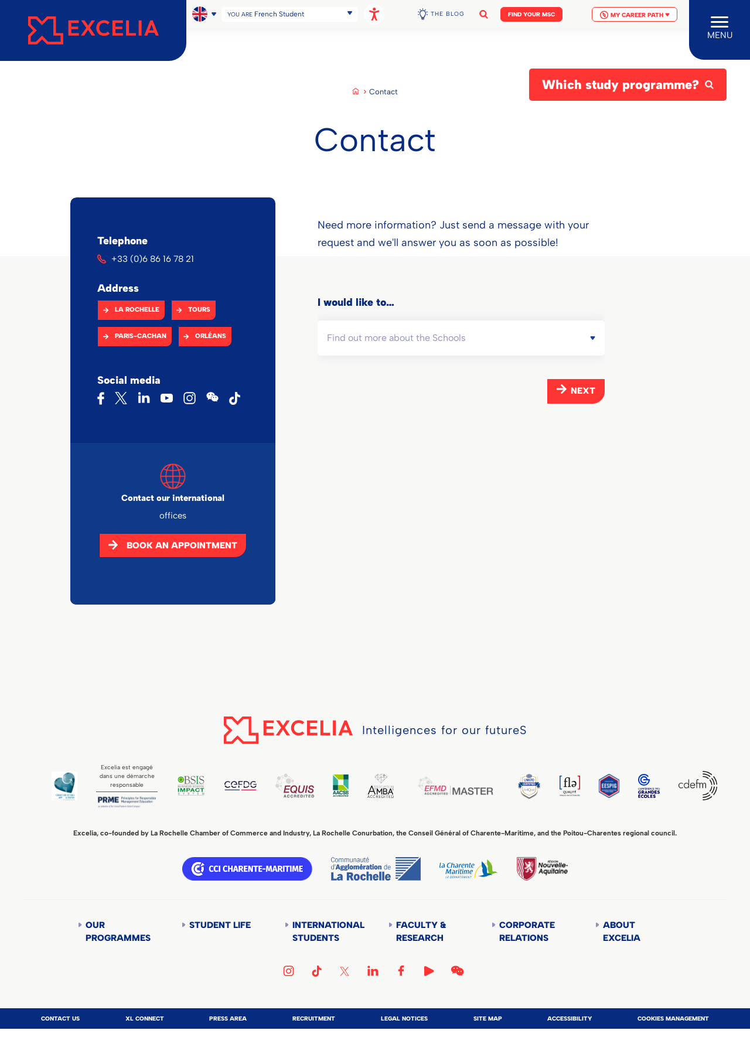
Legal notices (404, 1018)
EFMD (455, 785)
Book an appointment (182, 545)
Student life (220, 925)
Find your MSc (531, 11)
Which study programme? (620, 85)
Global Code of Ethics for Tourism (64, 786)
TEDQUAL (529, 786)
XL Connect (144, 1018)
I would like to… (356, 302)
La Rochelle (137, 309)
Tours (199, 309)
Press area (228, 1018)
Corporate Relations (527, 931)
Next (583, 390)
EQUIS (294, 786)
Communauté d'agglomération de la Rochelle (376, 869)
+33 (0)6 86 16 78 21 (152, 259)
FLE (570, 786)
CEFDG (240, 786)
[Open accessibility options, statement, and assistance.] (374, 11)
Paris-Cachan (140, 336)
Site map (487, 1018)
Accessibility (569, 1018)
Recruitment (313, 1018)
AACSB (341, 786)
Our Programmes (118, 931)
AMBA (380, 786)
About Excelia (621, 931)
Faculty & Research (421, 931)
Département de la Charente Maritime (468, 869)
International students (327, 931)
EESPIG (609, 786)
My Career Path (634, 11)
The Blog (448, 10)
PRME (127, 802)
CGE (649, 786)
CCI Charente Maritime (247, 869)
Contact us (60, 1018)
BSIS (191, 786)
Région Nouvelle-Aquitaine (542, 869)
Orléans (210, 336)
